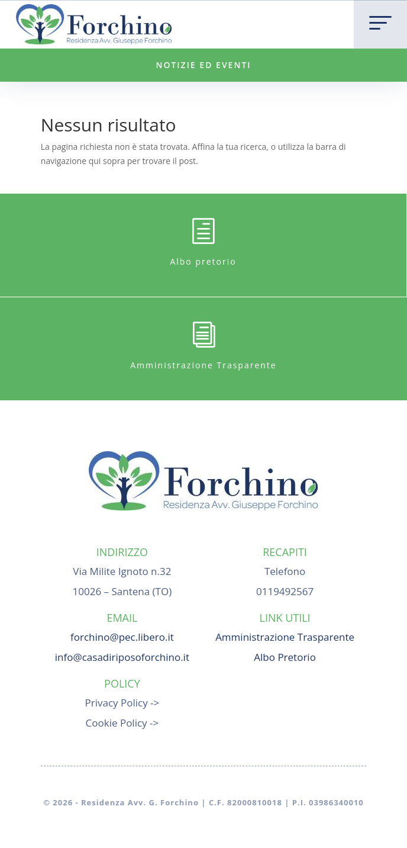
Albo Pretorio (285, 657)
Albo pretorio (203, 261)
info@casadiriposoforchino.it (122, 657)
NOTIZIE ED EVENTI (203, 64)
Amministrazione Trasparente (203, 365)
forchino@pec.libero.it (122, 637)
